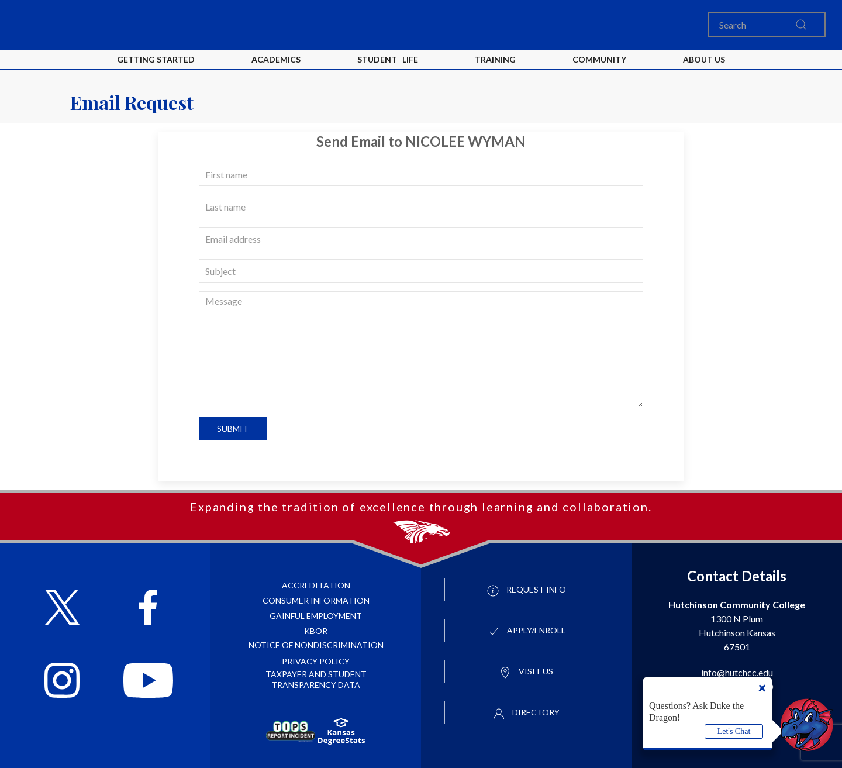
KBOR (315, 631)
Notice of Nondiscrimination (316, 645)
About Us (704, 59)
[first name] (421, 174)
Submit (233, 428)
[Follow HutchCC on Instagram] (62, 681)
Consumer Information (316, 600)
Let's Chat (734, 731)
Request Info (526, 590)
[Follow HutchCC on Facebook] (148, 608)
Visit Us (526, 672)
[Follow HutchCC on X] (62, 608)
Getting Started (156, 59)
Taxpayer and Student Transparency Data (316, 679)
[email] (421, 238)
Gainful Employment (316, 616)
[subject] (421, 271)
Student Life (387, 59)
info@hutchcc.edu (737, 672)
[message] (421, 349)
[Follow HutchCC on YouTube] (148, 681)
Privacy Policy (316, 661)
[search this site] (801, 24)
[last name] (421, 206)
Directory (526, 713)
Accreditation (316, 585)
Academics (276, 59)
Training (495, 59)
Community (599, 59)
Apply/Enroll (526, 631)
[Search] (767, 24)
